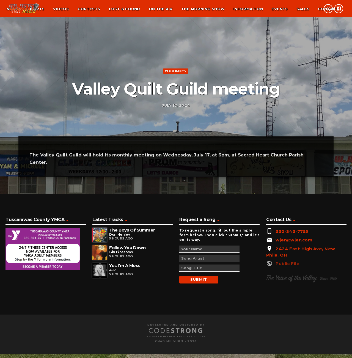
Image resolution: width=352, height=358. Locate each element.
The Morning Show (203, 9)
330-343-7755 (292, 298)
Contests (89, 9)
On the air (161, 9)
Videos (61, 9)
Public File (287, 330)
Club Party (175, 102)
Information (248, 9)
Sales (302, 9)
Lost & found (124, 9)
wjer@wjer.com (294, 306)
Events (279, 9)
